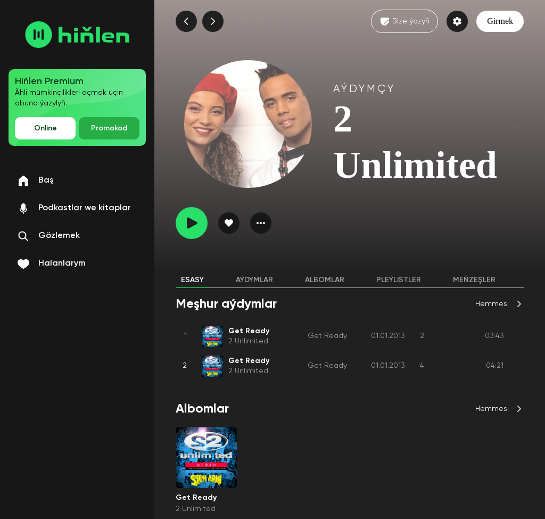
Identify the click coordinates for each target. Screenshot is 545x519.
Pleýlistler (398, 280)
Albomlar (324, 280)
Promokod (109, 128)
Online (45, 128)
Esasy (192, 280)
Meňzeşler (474, 280)
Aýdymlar (254, 280)
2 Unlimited (248, 341)
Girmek (500, 21)
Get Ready (327, 336)
